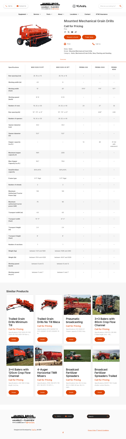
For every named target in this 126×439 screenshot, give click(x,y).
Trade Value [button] (89, 37)
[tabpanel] (34, 36)
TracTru (34, 429)
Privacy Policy (92, 430)
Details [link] (14, 339)
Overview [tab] (63, 59)
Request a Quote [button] (72, 37)
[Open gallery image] (34, 35)
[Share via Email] (72, 32)
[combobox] (111, 6)
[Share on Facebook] (65, 32)
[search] (121, 6)
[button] (8, 6)
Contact (87, 14)
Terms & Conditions (103, 430)
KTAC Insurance (101, 14)
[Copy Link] (76, 32)
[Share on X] (69, 32)
